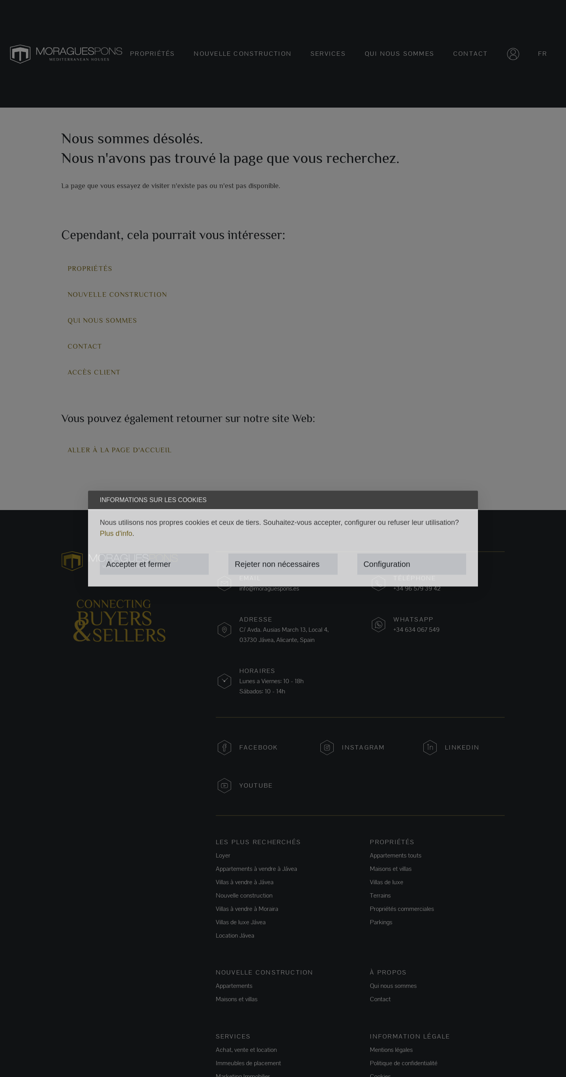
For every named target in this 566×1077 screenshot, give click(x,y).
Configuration (387, 564)
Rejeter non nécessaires (277, 564)
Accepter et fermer (138, 564)
